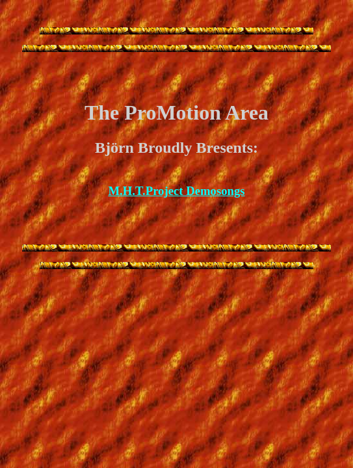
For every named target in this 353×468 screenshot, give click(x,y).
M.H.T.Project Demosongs (176, 191)
